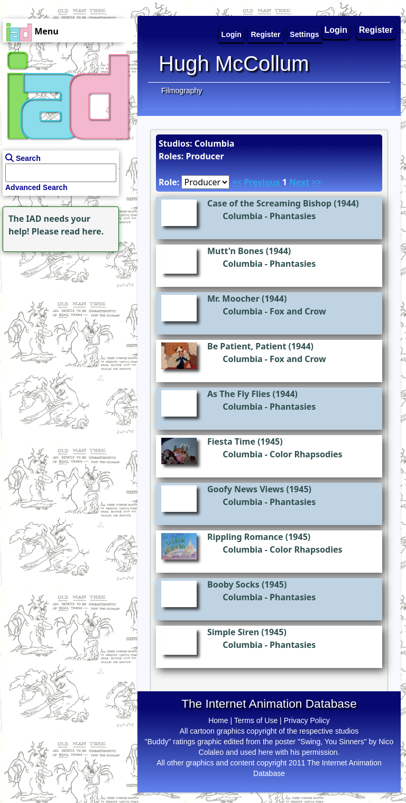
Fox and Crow (298, 311)
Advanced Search (36, 187)
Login (336, 29)
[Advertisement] (66, 321)
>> (316, 182)
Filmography (181, 90)
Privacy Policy (307, 720)
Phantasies (293, 216)
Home (218, 720)
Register (376, 29)
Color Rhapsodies (306, 454)
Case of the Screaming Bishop (269, 203)
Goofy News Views (245, 489)
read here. (82, 231)
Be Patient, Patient (246, 346)
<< (237, 182)
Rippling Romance (245, 537)
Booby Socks (233, 584)
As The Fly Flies (238, 394)
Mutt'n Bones (235, 251)
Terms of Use (256, 720)
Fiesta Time (231, 441)
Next (299, 182)
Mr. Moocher (233, 298)
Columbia (243, 216)
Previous (262, 182)
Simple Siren (233, 632)
